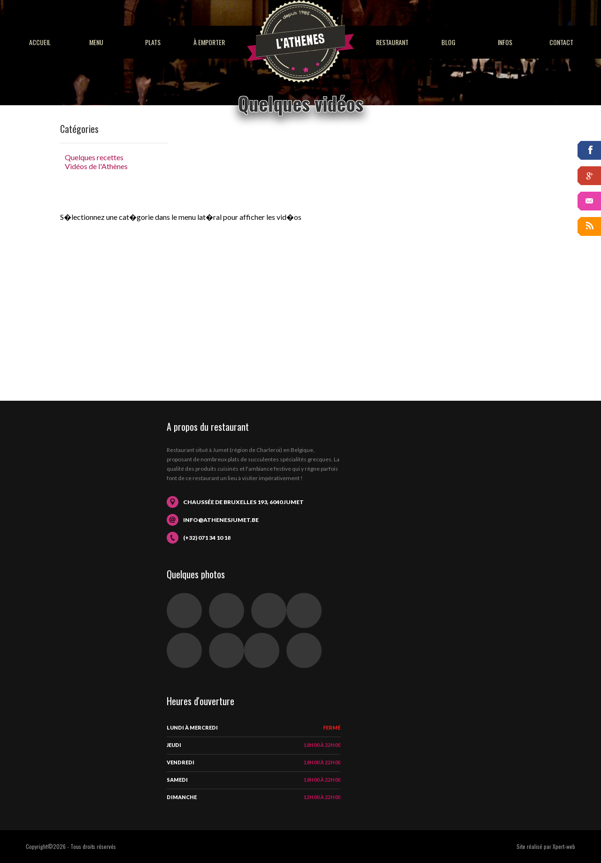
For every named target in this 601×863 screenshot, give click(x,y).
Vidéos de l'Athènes (96, 166)
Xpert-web (564, 846)
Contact (561, 42)
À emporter (209, 42)
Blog (448, 42)
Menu (96, 42)
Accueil (40, 42)
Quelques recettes (94, 157)
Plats (153, 42)
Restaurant (392, 42)
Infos (505, 42)
